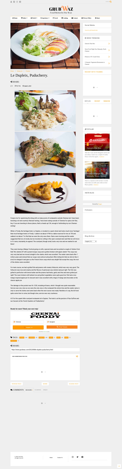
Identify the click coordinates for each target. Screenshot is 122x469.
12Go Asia (45, 331)
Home (14, 18)
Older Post (73, 384)
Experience (45, 18)
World (34, 18)
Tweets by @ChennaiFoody (91, 30)
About (97, 18)
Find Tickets (62, 327)
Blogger (100, 204)
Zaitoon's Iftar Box (94, 148)
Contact (75, 18)
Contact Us (60, 457)
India (24, 18)
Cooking (65, 18)
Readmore (102, 156)
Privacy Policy (86, 18)
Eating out (19, 71)
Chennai (28, 71)
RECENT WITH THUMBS (94, 72)
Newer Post (16, 384)
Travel (55, 18)
